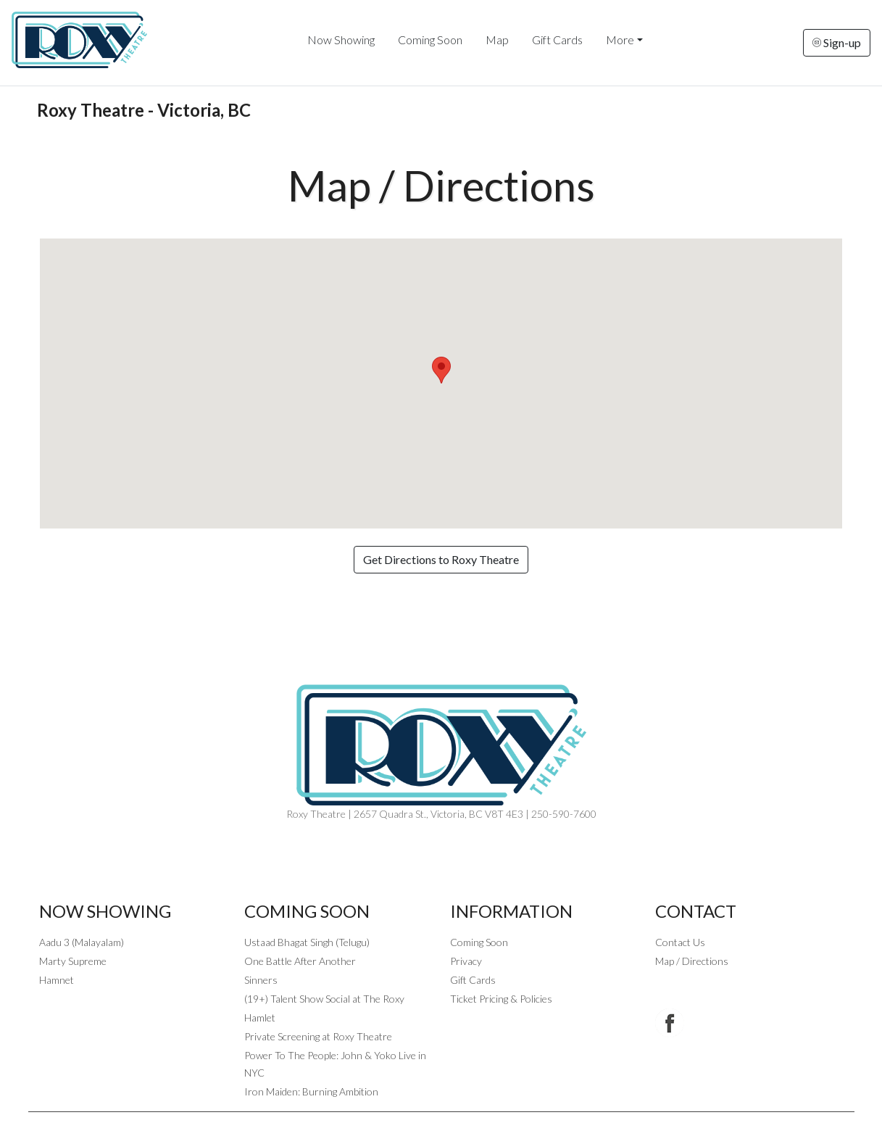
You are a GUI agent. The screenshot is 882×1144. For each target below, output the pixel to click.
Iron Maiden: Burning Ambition (311, 1091)
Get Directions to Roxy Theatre (441, 559)
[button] (441, 370)
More (620, 39)
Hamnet (56, 980)
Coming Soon (430, 39)
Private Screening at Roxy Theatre (318, 1036)
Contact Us (680, 942)
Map (497, 39)
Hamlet (259, 1017)
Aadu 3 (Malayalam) (81, 942)
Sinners (261, 980)
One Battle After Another (300, 961)
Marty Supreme (73, 961)
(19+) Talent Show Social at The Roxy (324, 998)
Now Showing (341, 39)
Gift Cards (557, 39)
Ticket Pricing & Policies (501, 998)
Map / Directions (691, 961)
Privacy (466, 961)
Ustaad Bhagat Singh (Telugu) (307, 942)
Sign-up (836, 42)
